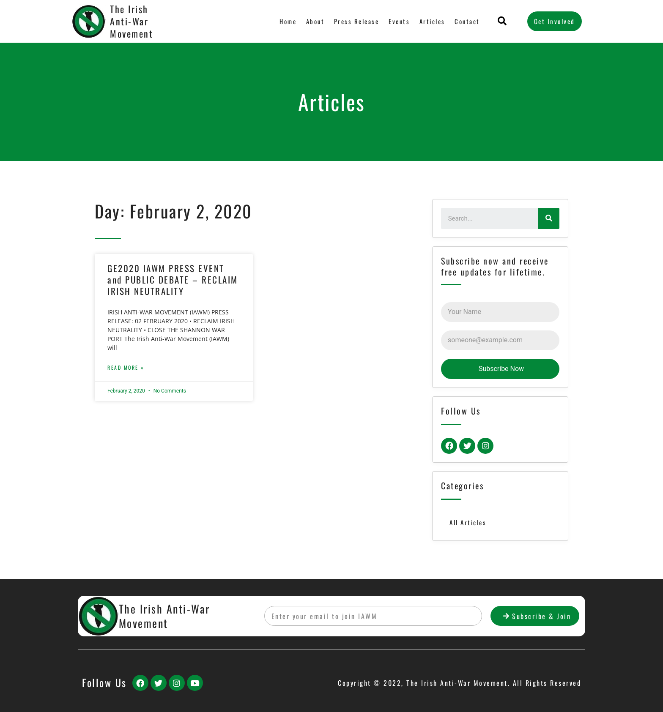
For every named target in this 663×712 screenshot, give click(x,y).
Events (399, 21)
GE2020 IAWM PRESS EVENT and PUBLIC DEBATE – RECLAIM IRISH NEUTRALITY (172, 280)
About (315, 21)
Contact (467, 21)
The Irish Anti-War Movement (131, 21)
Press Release (356, 21)
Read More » (126, 367)
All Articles (467, 522)
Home (288, 21)
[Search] (548, 218)
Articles (432, 21)
